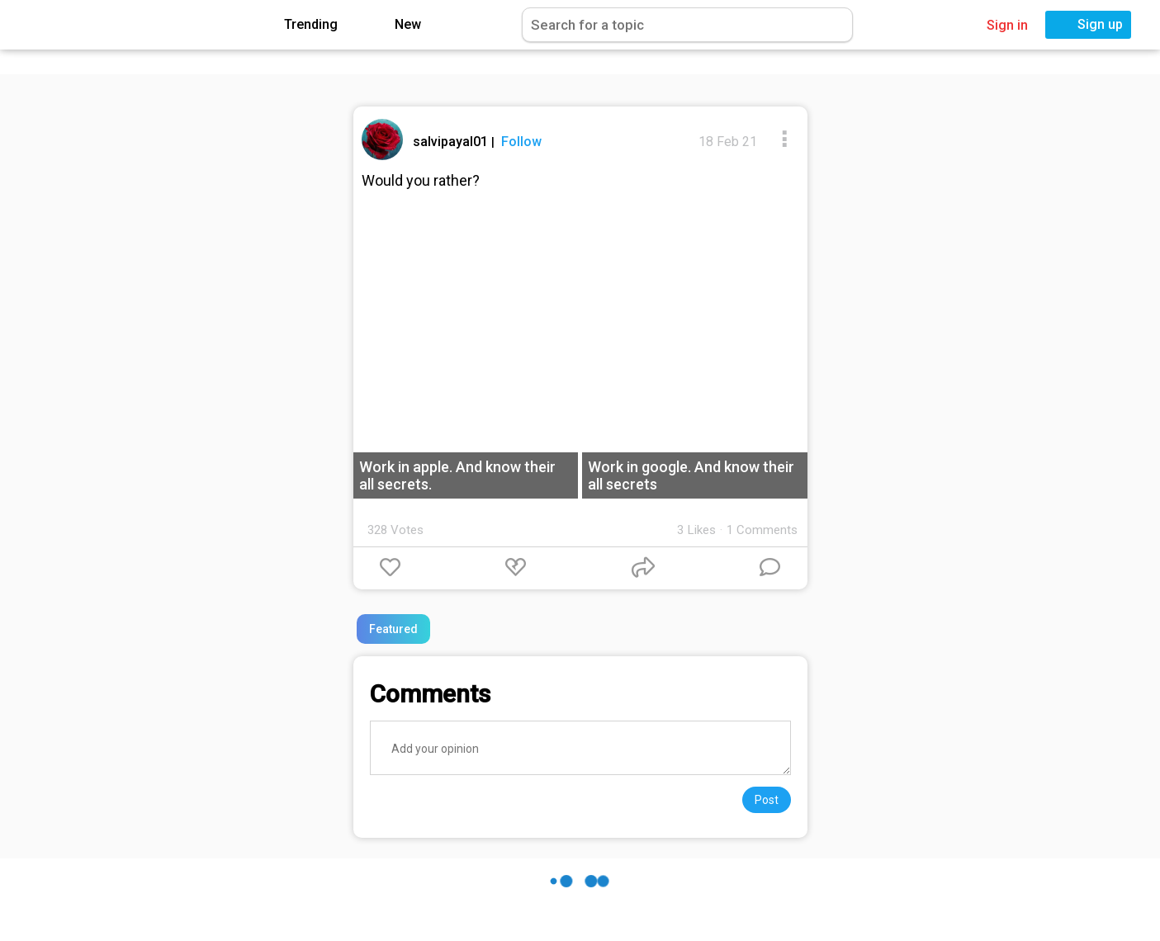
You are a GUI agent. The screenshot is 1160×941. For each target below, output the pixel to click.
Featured (393, 629)
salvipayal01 (452, 141)
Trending (299, 25)
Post (767, 799)
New (396, 25)
